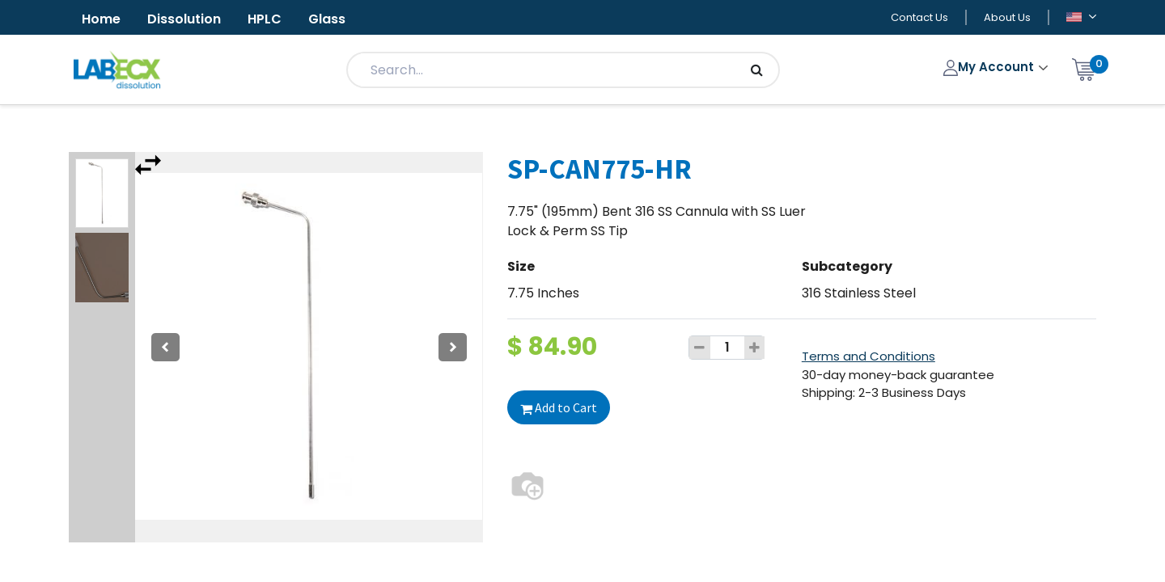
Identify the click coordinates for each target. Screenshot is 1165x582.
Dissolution (184, 19)
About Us (1007, 17)
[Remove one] (699, 347)
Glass (326, 19)
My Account (990, 66)
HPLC (265, 19)
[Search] (756, 69)
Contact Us (919, 17)
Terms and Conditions (868, 356)
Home (101, 19)
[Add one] (754, 347)
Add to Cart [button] (558, 407)
